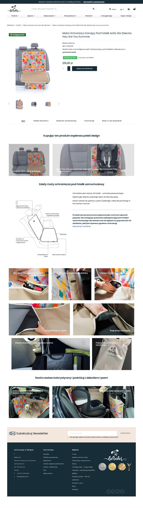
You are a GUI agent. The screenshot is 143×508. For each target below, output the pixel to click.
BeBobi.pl (71, 43)
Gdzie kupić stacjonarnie (81, 460)
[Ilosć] (65, 68)
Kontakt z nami (77, 483)
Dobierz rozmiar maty (80, 457)
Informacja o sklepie (23, 450)
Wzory (74, 464)
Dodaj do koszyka (85, 69)
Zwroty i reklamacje (50, 467)
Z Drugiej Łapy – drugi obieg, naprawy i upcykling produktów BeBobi (83, 470)
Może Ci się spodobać (112, 121)
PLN (114, 9)
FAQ (44, 470)
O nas (74, 454)
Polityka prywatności (50, 457)
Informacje (89, 121)
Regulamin (47, 460)
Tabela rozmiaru (41, 121)
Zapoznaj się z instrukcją (82, 226)
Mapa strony (48, 473)
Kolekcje (75, 489)
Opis (23, 121)
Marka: (65, 43)
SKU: (64, 46)
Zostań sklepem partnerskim (53, 464)
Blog (74, 486)
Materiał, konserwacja (66, 121)
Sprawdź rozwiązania (94, 2)
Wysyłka (46, 454)
